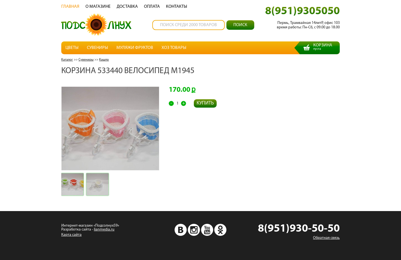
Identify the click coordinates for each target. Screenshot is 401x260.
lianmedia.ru (104, 229)
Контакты (176, 6)
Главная (70, 6)
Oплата (152, 6)
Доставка (127, 6)
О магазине (98, 6)
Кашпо (104, 59)
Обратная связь (326, 238)
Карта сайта (71, 235)
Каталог (67, 59)
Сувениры (97, 48)
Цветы (72, 48)
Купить (205, 103)
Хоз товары (174, 48)
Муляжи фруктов (134, 48)
